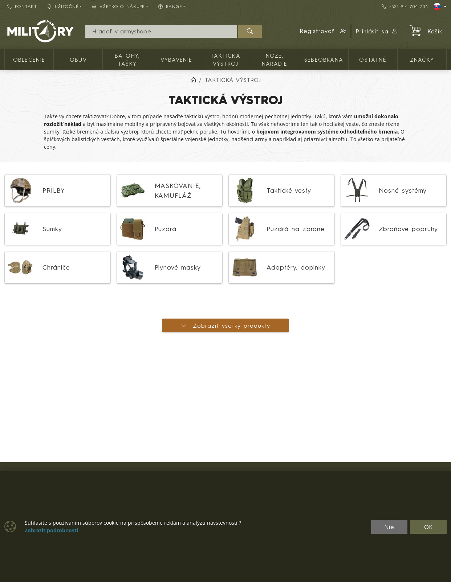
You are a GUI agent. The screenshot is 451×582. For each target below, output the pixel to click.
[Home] (193, 79)
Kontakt (22, 6)
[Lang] (440, 6)
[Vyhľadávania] (161, 31)
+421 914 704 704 (405, 6)
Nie (389, 526)
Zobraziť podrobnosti (51, 530)
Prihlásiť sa (376, 31)
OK (428, 526)
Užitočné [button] (63, 6)
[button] (323, 31)
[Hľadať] (250, 31)
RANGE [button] (170, 6)
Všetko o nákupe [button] (118, 6)
